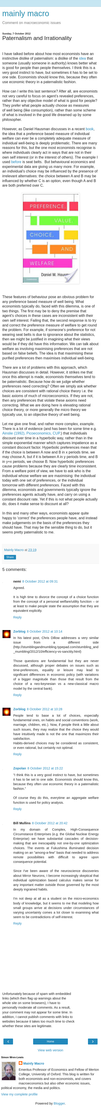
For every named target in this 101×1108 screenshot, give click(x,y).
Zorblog (19, 631)
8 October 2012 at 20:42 (49, 823)
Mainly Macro (33, 1063)
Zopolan (19, 768)
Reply (17, 617)
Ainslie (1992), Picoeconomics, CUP (31, 433)
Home (50, 1041)
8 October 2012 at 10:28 (44, 709)
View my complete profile (19, 1094)
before (16, 162)
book (89, 129)
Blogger (59, 1103)
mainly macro (25, 13)
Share (10, 557)
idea (82, 58)
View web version (50, 1050)
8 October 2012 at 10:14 (44, 631)
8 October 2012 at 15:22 (45, 768)
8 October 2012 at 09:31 (40, 581)
